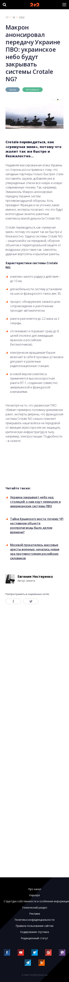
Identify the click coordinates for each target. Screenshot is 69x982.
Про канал (34, 889)
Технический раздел (34, 907)
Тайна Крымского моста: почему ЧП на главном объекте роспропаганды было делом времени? (36, 525)
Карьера (34, 895)
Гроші (12, 89)
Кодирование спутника (34, 932)
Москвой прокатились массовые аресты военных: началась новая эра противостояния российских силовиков (34, 551)
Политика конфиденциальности (34, 919)
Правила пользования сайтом (34, 926)
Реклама (34, 913)
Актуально (32, 89)
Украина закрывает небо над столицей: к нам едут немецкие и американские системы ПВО (35, 501)
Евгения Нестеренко (35, 576)
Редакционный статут (34, 938)
